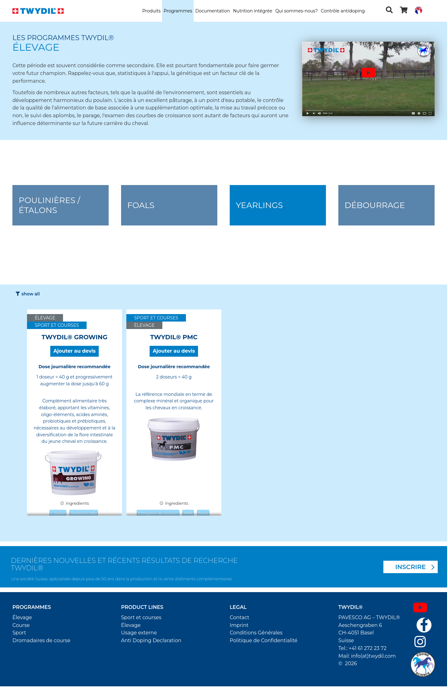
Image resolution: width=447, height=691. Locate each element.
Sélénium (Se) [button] (84, 513)
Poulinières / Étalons (49, 205)
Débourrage (375, 205)
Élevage (22, 617)
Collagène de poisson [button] (158, 513)
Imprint (239, 625)
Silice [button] (203, 513)
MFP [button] (188, 513)
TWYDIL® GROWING (74, 337)
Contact (239, 617)
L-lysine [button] (58, 513)
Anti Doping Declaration (151, 640)
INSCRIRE (410, 567)
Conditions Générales (256, 633)
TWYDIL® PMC (174, 337)
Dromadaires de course (41, 640)
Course (21, 625)
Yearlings (259, 205)
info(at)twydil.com (373, 656)
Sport (19, 633)
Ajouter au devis (74, 351)
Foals (141, 205)
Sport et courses (141, 617)
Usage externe (139, 633)
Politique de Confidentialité (263, 640)
